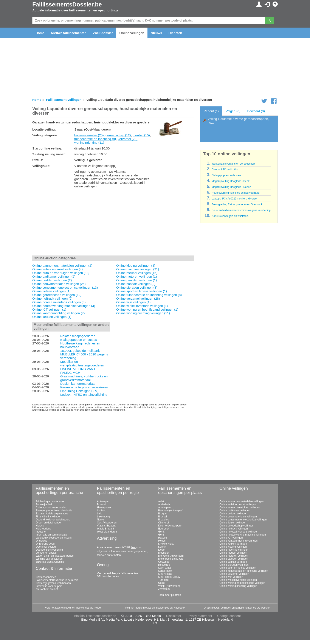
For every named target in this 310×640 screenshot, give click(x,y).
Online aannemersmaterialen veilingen (242, 501)
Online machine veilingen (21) (137, 269)
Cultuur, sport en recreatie (50, 507)
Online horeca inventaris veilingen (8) (59, 302)
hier (133, 547)
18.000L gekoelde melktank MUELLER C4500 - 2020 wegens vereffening (84, 354)
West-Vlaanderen (107, 531)
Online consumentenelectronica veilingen (243, 519)
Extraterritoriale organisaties (52, 513)
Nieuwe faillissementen (69, 33)
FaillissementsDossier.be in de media (57, 580)
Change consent (229, 616)
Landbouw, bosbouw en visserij (53, 537)
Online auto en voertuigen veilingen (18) (61, 273)
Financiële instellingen (48, 516)
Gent (161, 534)
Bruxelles (163, 519)
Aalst (161, 501)
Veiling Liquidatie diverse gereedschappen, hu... (238, 120)
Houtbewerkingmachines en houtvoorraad (235, 192)
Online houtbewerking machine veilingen (243, 534)
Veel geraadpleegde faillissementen (117, 573)
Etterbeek (163, 528)
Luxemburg (103, 516)
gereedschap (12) (118, 135)
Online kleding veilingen (233, 546)
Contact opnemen (46, 577)
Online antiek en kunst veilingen (238, 504)
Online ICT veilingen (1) (49, 309)
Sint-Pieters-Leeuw (169, 576)
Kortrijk (162, 546)
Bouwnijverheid (44, 504)
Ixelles (162, 540)
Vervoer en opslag (46, 552)
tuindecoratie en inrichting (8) (95, 139)
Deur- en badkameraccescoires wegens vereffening (241, 210)
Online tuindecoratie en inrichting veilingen (244, 570)
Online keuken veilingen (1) (51, 317)
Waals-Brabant (105, 528)
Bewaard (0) (256, 111)
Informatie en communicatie (51, 534)
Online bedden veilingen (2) (52, 280)
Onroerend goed (45, 543)
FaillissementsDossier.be (67, 4)
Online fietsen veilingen (233, 522)
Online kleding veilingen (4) (135, 265)
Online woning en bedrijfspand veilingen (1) (147, 309)
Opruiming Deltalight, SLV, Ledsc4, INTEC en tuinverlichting (83, 392)
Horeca (40, 525)
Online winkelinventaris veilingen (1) (142, 306)
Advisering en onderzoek (50, 501)
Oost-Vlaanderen (107, 522)
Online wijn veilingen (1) (133, 302)
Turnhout (163, 579)
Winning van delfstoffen (49, 558)
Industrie (41, 531)
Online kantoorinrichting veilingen (239, 540)
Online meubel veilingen (233, 552)
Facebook (179, 607)
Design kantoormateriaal (77, 383)
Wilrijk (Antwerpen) (169, 585)
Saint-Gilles (164, 567)
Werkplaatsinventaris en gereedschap (233, 163)
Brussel (101, 504)
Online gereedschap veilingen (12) (56, 295)
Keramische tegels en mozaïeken (84, 387)
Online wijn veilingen (231, 576)
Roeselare (164, 564)
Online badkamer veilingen (235, 510)
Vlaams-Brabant (106, 525)
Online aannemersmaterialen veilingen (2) (62, 265)
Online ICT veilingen (231, 537)
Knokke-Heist (166, 543)
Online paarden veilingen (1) (136, 280)
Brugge (162, 513)
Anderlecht (164, 504)
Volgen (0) (233, 111)
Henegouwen (104, 507)
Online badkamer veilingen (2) (53, 276)
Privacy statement (199, 616)
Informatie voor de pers (49, 586)
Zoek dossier (103, 33)
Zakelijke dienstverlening (50, 561)
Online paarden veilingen (234, 558)
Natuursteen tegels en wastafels (230, 216)
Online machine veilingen (234, 549)
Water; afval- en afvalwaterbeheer (55, 555)
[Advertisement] (113, 223)
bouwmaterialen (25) (89, 135)
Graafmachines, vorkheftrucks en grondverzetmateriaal (84, 378)
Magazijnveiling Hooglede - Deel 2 (231, 186)
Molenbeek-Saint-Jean (171, 558)
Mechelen (163, 552)
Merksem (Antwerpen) (171, 555)
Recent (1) (211, 111)
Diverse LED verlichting (225, 169)
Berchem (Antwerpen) (170, 510)
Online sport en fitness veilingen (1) (141, 291)
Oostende (163, 561)
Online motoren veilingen (234, 555)
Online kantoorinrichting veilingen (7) (58, 313)
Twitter (98, 607)
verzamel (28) (128, 139)
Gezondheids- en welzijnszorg (53, 519)
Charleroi (163, 522)
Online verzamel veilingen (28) (138, 298)
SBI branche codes (108, 576)
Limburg (101, 510)
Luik (99, 513)
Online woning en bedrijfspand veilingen (242, 582)
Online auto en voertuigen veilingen (240, 507)
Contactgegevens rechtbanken (53, 583)
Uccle (161, 582)
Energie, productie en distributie (54, 510)
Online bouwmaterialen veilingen (238, 516)
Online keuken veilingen (233, 543)
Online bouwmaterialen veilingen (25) (59, 284)
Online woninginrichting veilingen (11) (143, 313)
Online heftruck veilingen (234, 528)
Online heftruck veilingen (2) (52, 298)
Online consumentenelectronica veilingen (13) (65, 287)
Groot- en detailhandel (48, 522)
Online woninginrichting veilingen (238, 585)
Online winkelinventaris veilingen (238, 579)
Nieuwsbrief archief (47, 589)
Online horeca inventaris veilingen (239, 531)
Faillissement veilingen (63, 99)
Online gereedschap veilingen (237, 525)
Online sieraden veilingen (234, 564)
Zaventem (164, 588)
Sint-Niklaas (165, 573)
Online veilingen (131, 33)
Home (40, 33)
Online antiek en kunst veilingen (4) (57, 269)
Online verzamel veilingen (234, 573)
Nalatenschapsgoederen (77, 336)
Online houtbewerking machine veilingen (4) (63, 306)
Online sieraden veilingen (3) (136, 287)
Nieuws (156, 33)
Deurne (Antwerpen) (169, 525)
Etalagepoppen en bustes (78, 339)
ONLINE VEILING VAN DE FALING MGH (79, 370)
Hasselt (162, 537)
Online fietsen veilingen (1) (51, 291)
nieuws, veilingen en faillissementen (232, 607)
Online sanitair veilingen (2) (135, 284)
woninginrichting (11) (89, 142)
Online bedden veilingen (233, 513)
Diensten (175, 33)
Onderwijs (41, 540)
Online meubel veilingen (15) (136, 273)
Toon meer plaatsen (169, 594)
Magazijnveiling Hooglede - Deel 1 (231, 181)
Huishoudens (43, 528)
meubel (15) (141, 135)
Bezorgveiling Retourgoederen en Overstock (237, 204)
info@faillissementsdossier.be (95, 616)
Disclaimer (173, 616)
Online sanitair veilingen (233, 561)
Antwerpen (103, 501)
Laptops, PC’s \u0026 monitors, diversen (235, 198)
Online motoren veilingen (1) (136, 276)
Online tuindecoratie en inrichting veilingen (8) (149, 295)
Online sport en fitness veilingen (238, 567)
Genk (161, 531)
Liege (161, 549)
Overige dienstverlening (49, 549)
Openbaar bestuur (46, 546)
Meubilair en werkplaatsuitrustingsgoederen (82, 363)
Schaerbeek (165, 570)
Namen (101, 519)
